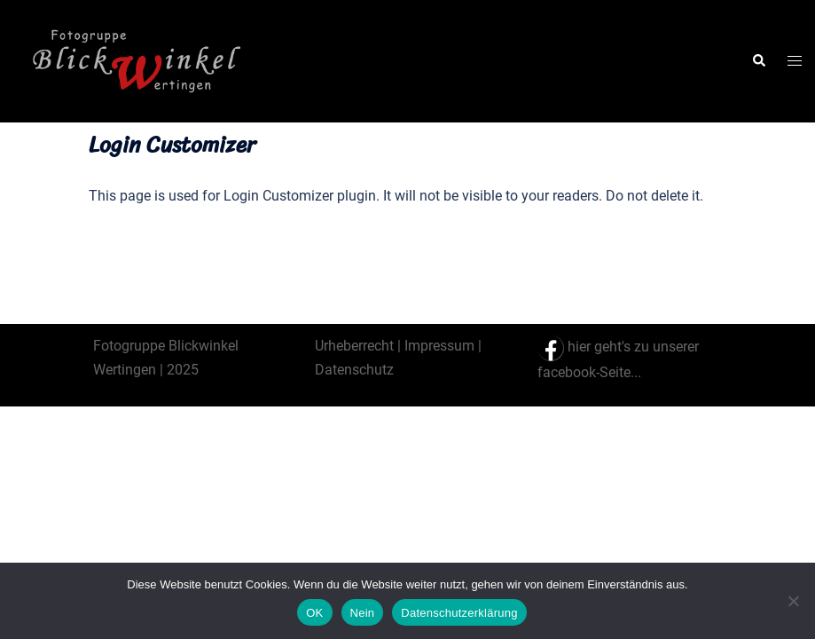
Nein (362, 612)
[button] (758, 61)
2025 (181, 369)
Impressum (439, 345)
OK (314, 612)
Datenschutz (354, 369)
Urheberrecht (354, 345)
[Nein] (793, 601)
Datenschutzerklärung (459, 612)
